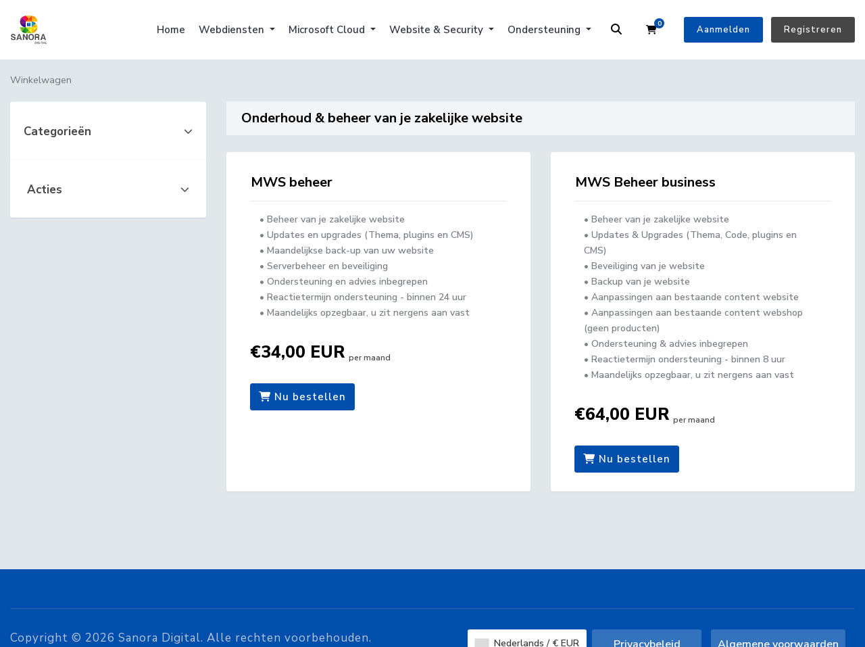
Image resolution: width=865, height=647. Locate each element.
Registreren (813, 30)
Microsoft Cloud (328, 30)
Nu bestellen (302, 397)
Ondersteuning (545, 30)
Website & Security (437, 30)
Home (171, 30)
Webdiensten (233, 30)
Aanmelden (723, 30)
